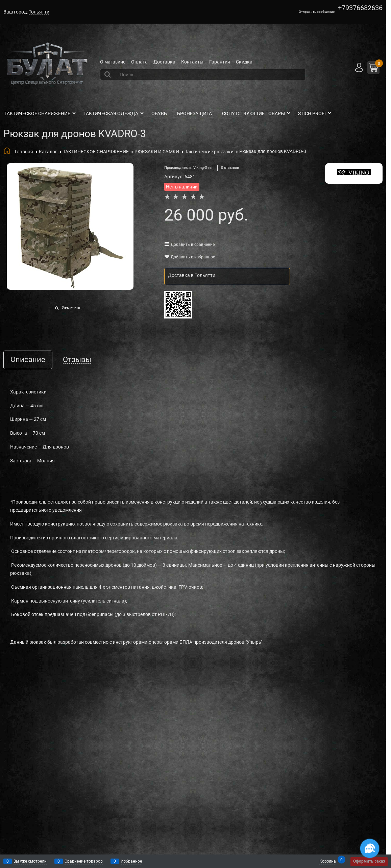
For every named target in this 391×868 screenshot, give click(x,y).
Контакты (192, 62)
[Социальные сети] (369, 848)
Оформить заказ (369, 861)
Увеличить (71, 307)
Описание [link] (27, 360)
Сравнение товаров (84, 861)
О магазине (112, 62)
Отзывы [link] (77, 360)
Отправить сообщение (317, 12)
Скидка (244, 62)
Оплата (139, 62)
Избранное (131, 861)
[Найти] (108, 74)
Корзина (327, 861)
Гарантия (219, 62)
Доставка (164, 62)
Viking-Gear (203, 167)
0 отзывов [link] (230, 167)
